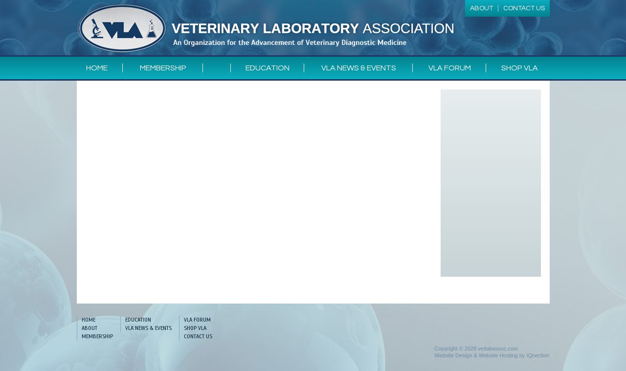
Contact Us (198, 336)
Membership (163, 68)
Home (97, 68)
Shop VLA (519, 68)
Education (268, 68)
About (89, 328)
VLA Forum (449, 68)
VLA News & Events (358, 68)
